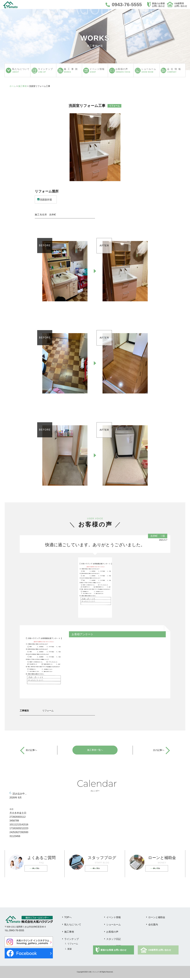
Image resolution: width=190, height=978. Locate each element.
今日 (11, 809)
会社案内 (153, 924)
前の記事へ (32, 750)
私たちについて (72, 924)
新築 (69, 949)
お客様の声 (112, 931)
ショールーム (113, 924)
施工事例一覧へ (95, 750)
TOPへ (68, 917)
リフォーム (72, 943)
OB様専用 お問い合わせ (159, 950)
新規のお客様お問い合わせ (158, 4)
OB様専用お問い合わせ (180, 4)
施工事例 (22, 86)
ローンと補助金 (156, 917)
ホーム (12, 86)
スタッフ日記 (113, 939)
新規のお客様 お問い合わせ (113, 950)
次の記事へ (158, 750)
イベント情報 (113, 917)
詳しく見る (40, 868)
